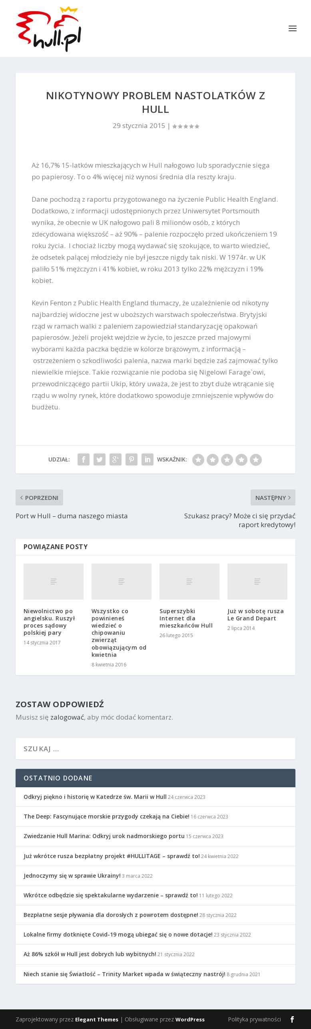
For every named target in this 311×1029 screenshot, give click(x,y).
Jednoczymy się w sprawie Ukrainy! (72, 875)
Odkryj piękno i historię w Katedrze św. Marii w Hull (95, 796)
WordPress (190, 1019)
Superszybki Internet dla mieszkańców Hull (186, 618)
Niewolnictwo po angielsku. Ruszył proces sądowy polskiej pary (49, 622)
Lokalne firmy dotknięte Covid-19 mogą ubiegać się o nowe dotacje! (118, 934)
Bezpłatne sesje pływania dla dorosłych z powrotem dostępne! (111, 915)
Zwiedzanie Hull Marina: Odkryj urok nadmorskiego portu (104, 836)
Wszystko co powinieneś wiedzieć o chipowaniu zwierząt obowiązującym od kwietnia (119, 632)
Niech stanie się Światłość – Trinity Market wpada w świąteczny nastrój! (124, 974)
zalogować (67, 717)
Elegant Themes (96, 1019)
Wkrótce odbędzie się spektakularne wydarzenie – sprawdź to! (111, 895)
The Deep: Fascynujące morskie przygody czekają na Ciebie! (106, 816)
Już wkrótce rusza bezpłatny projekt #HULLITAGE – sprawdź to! (112, 856)
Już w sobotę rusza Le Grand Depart (255, 614)
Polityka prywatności (254, 1019)
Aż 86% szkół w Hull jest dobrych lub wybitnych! (90, 954)
